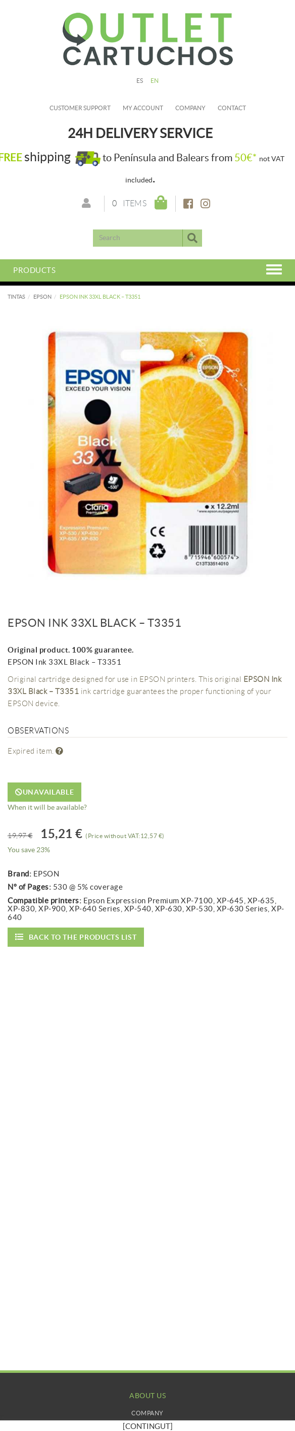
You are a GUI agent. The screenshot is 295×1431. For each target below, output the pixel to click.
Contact (232, 108)
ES (139, 80)
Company (190, 108)
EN (155, 80)
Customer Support (80, 108)
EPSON (42, 297)
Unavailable (44, 792)
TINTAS (16, 297)
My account (143, 108)
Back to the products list (75, 937)
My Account (147, 1423)
